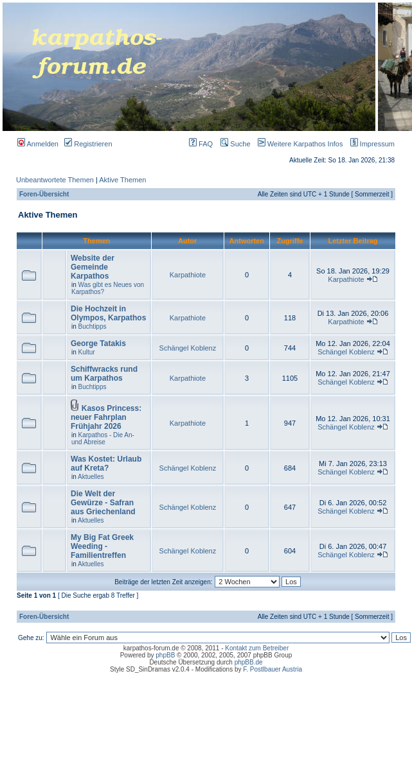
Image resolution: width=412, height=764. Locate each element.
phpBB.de (249, 662)
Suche (235, 144)
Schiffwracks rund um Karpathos (104, 374)
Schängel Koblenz (188, 348)
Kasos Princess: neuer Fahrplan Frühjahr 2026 (106, 417)
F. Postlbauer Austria (272, 669)
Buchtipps (92, 326)
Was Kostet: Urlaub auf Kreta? (106, 464)
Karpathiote (188, 275)
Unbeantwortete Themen (55, 180)
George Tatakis (98, 343)
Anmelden (37, 144)
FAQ (201, 144)
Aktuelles (91, 476)
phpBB (165, 655)
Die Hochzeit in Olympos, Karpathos (108, 313)
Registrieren (88, 144)
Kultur (86, 352)
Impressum (370, 144)
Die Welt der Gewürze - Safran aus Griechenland (103, 502)
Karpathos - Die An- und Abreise (102, 438)
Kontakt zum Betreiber (257, 648)
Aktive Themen (122, 180)
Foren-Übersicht (44, 194)
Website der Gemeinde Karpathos (92, 267)
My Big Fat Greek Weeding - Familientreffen (102, 546)
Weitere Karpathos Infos (298, 144)
